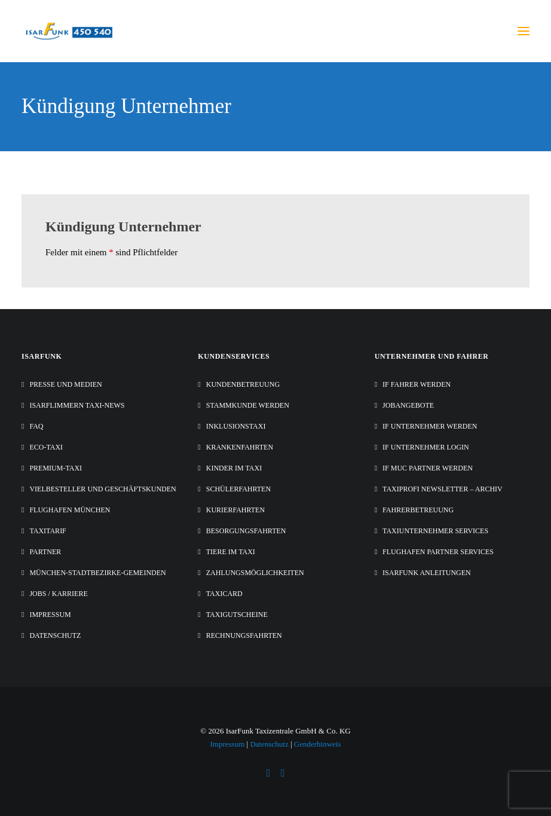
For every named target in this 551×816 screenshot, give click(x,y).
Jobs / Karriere (58, 593)
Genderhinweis (317, 743)
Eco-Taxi (46, 447)
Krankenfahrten (239, 447)
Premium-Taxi (55, 468)
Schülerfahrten (238, 489)
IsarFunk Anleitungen (426, 573)
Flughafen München (69, 510)
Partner (45, 552)
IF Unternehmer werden (429, 426)
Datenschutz (55, 635)
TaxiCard (224, 593)
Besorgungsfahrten (246, 531)
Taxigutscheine (237, 614)
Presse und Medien (65, 384)
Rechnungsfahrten (244, 635)
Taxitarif (47, 531)
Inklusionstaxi (236, 426)
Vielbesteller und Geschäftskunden (102, 489)
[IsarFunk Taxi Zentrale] (70, 31)
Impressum (50, 614)
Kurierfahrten (235, 510)
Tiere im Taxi (230, 552)
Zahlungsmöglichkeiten (255, 573)
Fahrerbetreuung (418, 510)
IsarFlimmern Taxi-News (76, 405)
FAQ (36, 426)
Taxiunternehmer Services (435, 531)
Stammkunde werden (247, 405)
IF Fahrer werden (416, 384)
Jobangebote (408, 405)
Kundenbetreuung (243, 384)
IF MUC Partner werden (427, 468)
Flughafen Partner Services (438, 552)
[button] (523, 31)
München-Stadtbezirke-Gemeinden (97, 573)
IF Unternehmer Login (425, 447)
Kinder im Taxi (234, 468)
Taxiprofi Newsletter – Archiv (442, 489)
